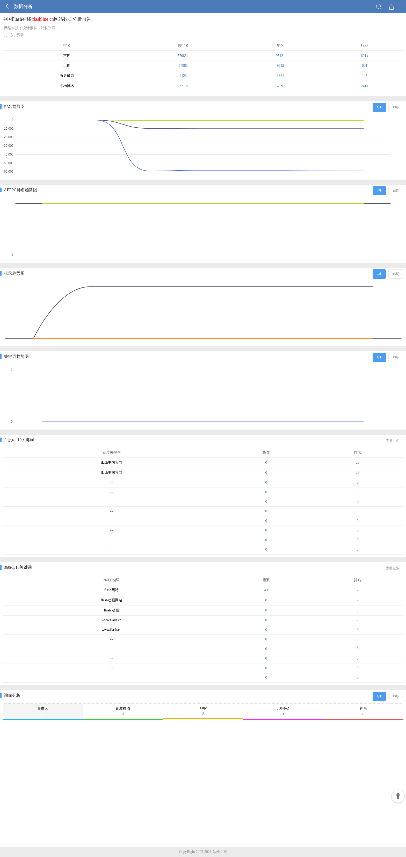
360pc (203, 711)
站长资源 (48, 28)
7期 (379, 107)
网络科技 (11, 28)
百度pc (43, 711)
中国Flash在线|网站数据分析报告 (47, 19)
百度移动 (123, 711)
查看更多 (392, 440)
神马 (363, 711)
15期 (396, 107)
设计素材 (30, 28)
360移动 (283, 711)
